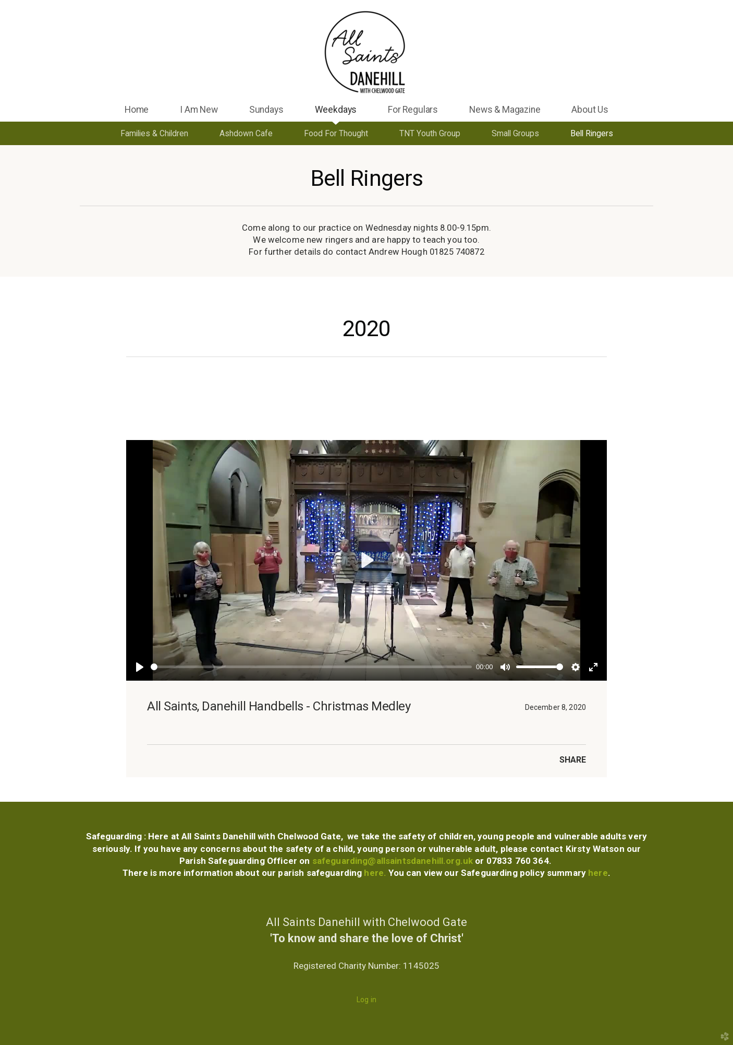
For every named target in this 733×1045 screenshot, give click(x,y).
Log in (366, 999)
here (597, 873)
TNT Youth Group (429, 133)
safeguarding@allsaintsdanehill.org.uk (392, 861)
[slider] (311, 667)
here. (376, 873)
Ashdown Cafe (246, 133)
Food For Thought (336, 133)
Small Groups (515, 133)
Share (572, 760)
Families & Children (154, 133)
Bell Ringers (591, 133)
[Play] (139, 667)
